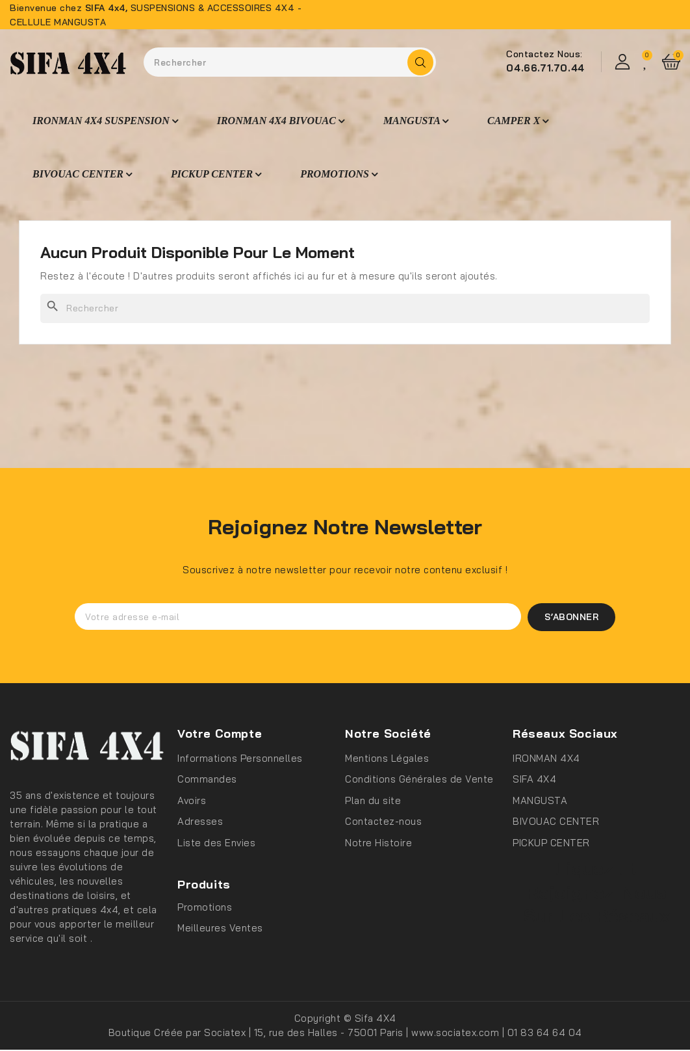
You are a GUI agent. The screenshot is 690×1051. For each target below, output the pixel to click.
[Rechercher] (345, 308)
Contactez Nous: (544, 54)
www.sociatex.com (456, 1034)
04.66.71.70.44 (545, 68)
